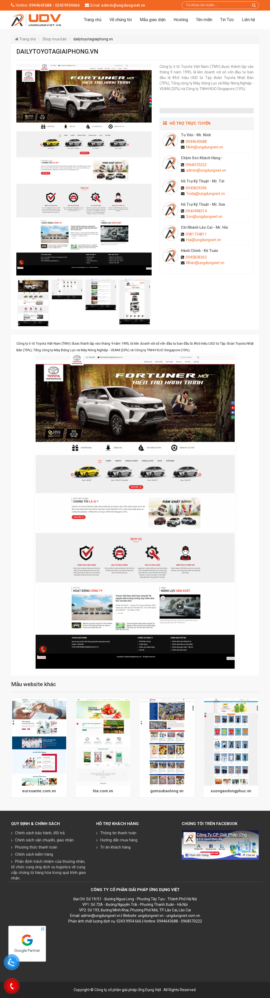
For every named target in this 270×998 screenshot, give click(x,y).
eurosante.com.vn (39, 791)
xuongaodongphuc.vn (231, 791)
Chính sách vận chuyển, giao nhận (44, 840)
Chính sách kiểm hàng (34, 854)
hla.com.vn (103, 791)
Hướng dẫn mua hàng (118, 840)
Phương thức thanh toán (36, 847)
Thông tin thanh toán (118, 833)
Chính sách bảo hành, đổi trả (40, 833)
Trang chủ (93, 19)
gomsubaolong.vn (167, 791)
